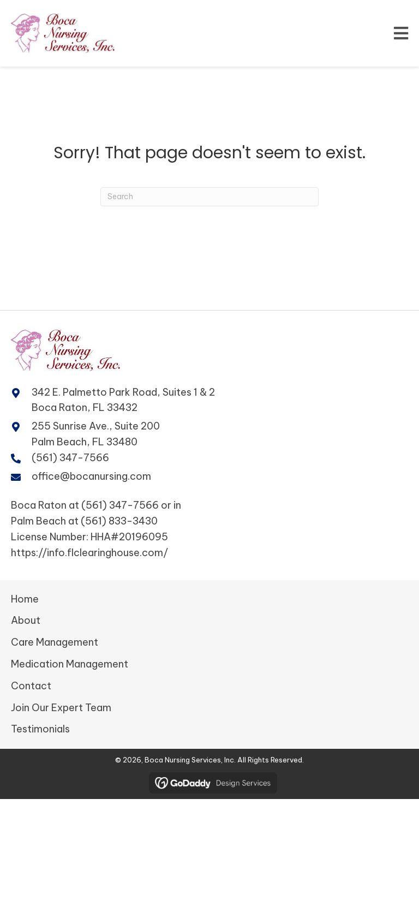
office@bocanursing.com (91, 476)
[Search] (209, 196)
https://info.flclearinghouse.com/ (89, 552)
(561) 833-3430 (119, 521)
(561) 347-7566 (70, 457)
